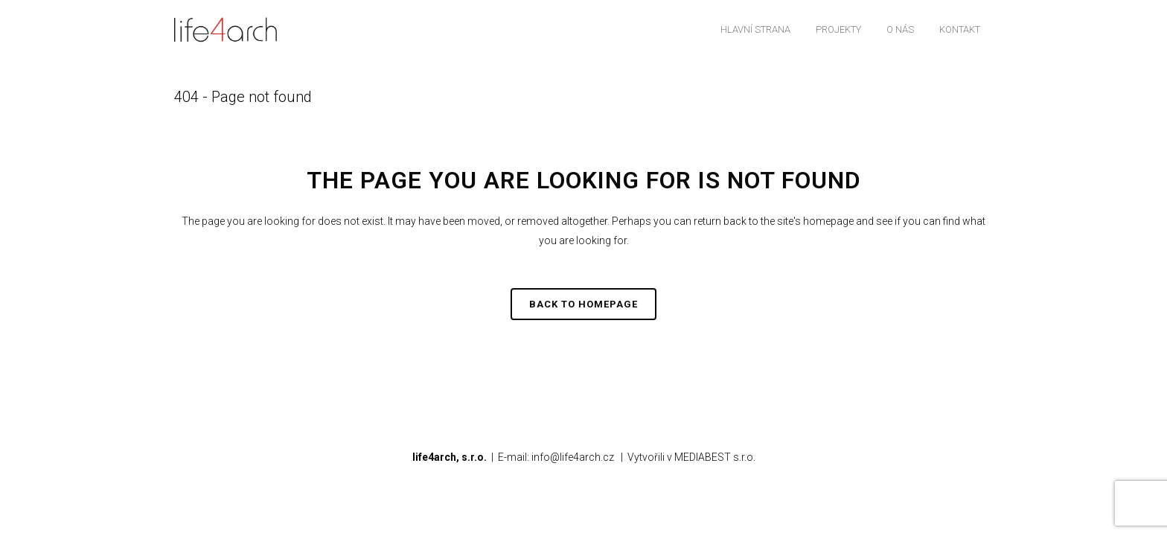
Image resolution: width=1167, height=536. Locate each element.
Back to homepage (583, 304)
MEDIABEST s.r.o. (714, 457)
